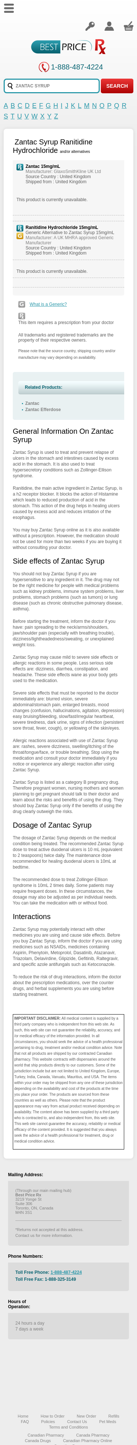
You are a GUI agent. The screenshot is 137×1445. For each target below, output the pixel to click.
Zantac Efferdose (43, 409)
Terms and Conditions (68, 1427)
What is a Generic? (48, 304)
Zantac (32, 403)
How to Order (52, 1416)
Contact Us (77, 1421)
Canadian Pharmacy (45, 1435)
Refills (114, 1416)
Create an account (109, 26)
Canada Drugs (38, 1440)
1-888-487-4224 (77, 67)
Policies (48, 1421)
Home (23, 1416)
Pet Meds (107, 1421)
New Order (86, 1416)
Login (90, 26)
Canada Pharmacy (92, 1435)
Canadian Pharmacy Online (87, 1440)
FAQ (25, 1421)
